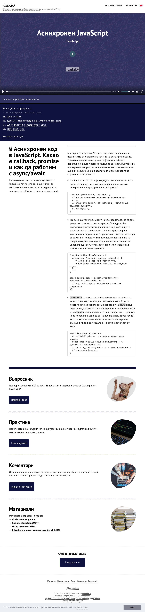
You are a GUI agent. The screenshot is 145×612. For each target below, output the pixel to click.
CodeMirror (86, 593)
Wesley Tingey (69, 598)
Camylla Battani (69, 596)
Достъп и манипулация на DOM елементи (34, 120)
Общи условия (73, 588)
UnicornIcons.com (76, 600)
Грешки (14, 116)
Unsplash (96, 598)
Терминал (16, 128)
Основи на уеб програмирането (26, 9)
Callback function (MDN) (25, 523)
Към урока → (72, 562)
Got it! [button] (132, 607)
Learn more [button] (82, 607)
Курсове (7, 9)
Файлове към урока (23, 519)
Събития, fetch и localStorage (27, 124)
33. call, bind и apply (17, 108)
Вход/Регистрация (113, 5)
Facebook (93, 581)
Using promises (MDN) (24, 526)
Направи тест (19, 399)
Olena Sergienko (82, 598)
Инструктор (131, 5)
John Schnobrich (83, 596)
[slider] (58, 91)
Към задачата (19, 443)
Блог (73, 581)
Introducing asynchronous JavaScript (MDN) (36, 530)
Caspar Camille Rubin (54, 598)
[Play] (3, 91)
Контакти (82, 581)
